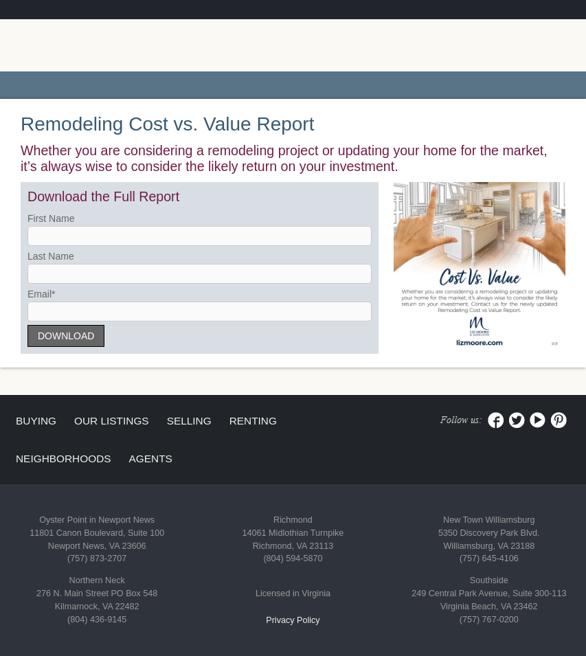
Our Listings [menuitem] (111, 421)
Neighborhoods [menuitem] (63, 458)
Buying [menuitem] (36, 421)
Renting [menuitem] (253, 421)
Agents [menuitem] (150, 458)
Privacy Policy (292, 620)
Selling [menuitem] (189, 421)
